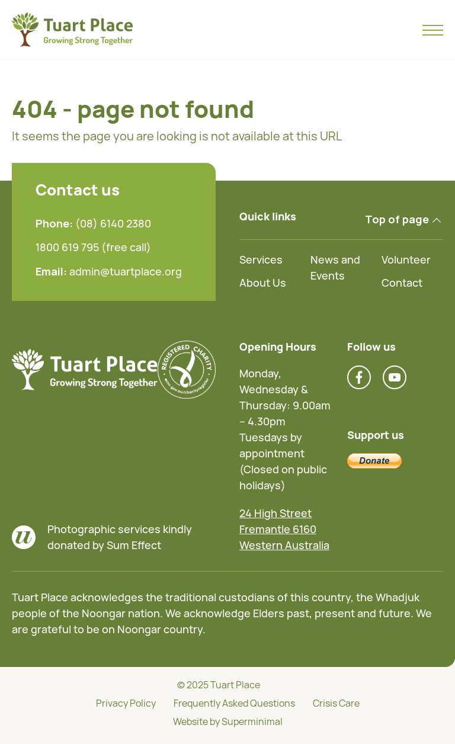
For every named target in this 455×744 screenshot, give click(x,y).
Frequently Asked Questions (234, 703)
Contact (402, 282)
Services (261, 259)
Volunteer (406, 259)
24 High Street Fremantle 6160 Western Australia (284, 529)
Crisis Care (336, 703)
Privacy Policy (126, 703)
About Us (262, 282)
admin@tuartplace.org (125, 271)
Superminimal (252, 721)
